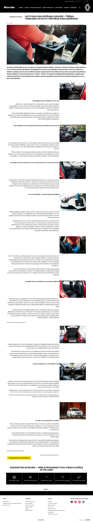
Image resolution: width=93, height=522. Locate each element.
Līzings (27, 508)
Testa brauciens (52, 508)
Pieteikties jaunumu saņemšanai (19, 458)
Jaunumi (66, 7)
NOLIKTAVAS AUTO (36, 7)
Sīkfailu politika (51, 505)
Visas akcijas (6, 501)
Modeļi (21, 7)
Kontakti (50, 501)
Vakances (50, 507)
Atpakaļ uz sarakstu (15, 17)
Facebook (83, 502)
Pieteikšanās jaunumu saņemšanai (56, 510)
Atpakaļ (45, 489)
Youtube (79, 502)
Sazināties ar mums (52, 514)
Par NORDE (50, 512)
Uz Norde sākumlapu (70, 1)
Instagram (75, 502)
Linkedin (71, 502)
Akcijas (27, 7)
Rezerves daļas (29, 507)
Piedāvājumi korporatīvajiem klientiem (12, 503)
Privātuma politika (52, 503)
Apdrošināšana (29, 510)
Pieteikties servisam (30, 501)
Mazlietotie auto (48, 7)
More (79, 8)
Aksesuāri (73, 7)
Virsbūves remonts (29, 505)
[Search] (87, 1)
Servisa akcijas (6, 505)
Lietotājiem (58, 7)
